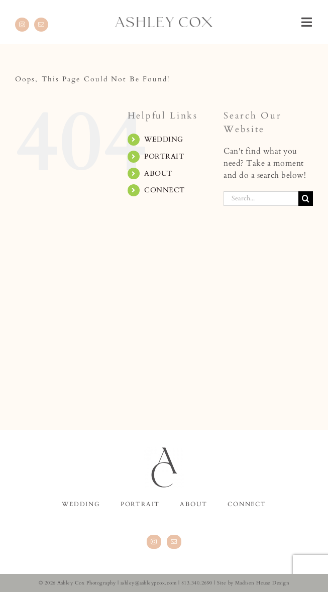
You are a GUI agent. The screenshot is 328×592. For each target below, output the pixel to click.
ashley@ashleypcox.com (149, 582)
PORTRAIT (164, 156)
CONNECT (164, 190)
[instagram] (22, 25)
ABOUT (158, 173)
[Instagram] (154, 542)
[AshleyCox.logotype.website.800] (164, 21)
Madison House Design (262, 582)
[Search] (305, 198)
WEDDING (163, 139)
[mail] (41, 25)
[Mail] (174, 542)
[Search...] (261, 198)
